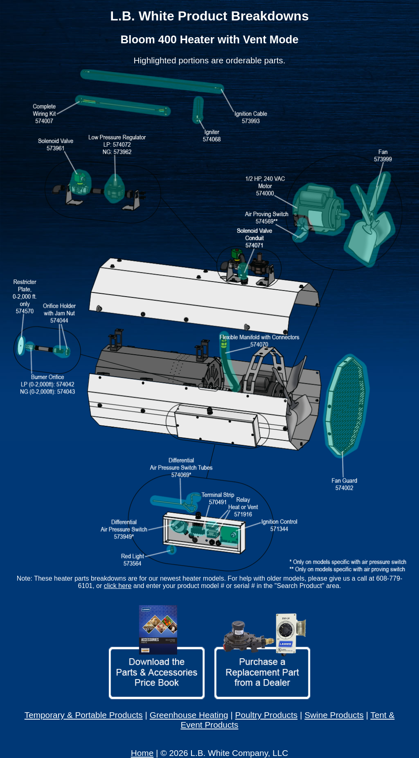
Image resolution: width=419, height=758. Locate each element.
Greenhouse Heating (189, 715)
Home (142, 753)
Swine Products (334, 715)
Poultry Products (266, 715)
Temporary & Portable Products (84, 715)
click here (118, 585)
